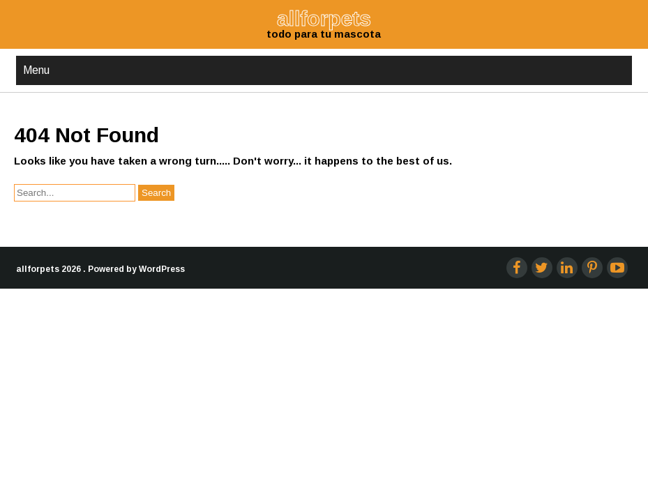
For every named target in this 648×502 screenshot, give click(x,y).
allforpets (37, 226)
